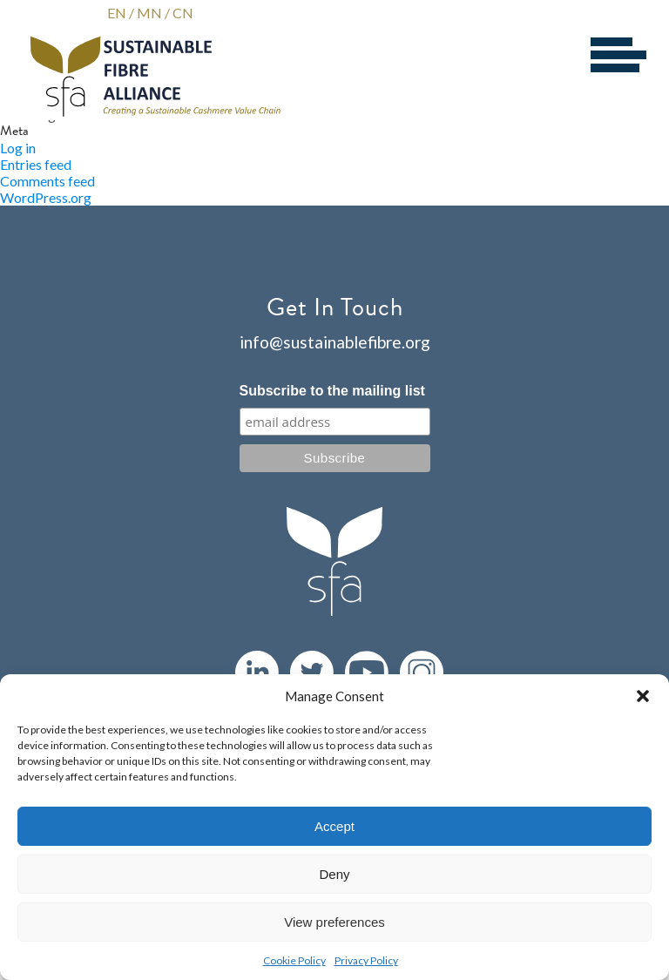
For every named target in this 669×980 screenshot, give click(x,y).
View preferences (334, 922)
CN (182, 12)
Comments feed (47, 180)
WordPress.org (45, 197)
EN (116, 12)
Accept (334, 826)
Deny (334, 874)
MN (149, 12)
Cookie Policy (294, 960)
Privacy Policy (366, 960)
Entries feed (35, 164)
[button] (643, 696)
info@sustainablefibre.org (335, 342)
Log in (18, 147)
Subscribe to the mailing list (332, 390)
